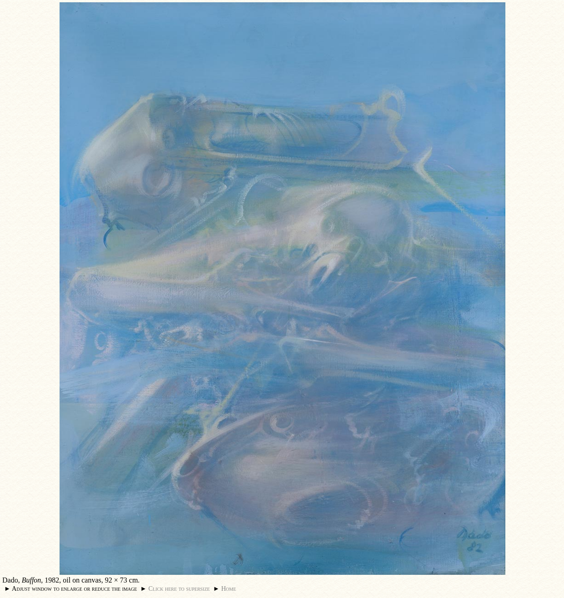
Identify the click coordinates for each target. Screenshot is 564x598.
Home (228, 588)
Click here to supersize (179, 588)
